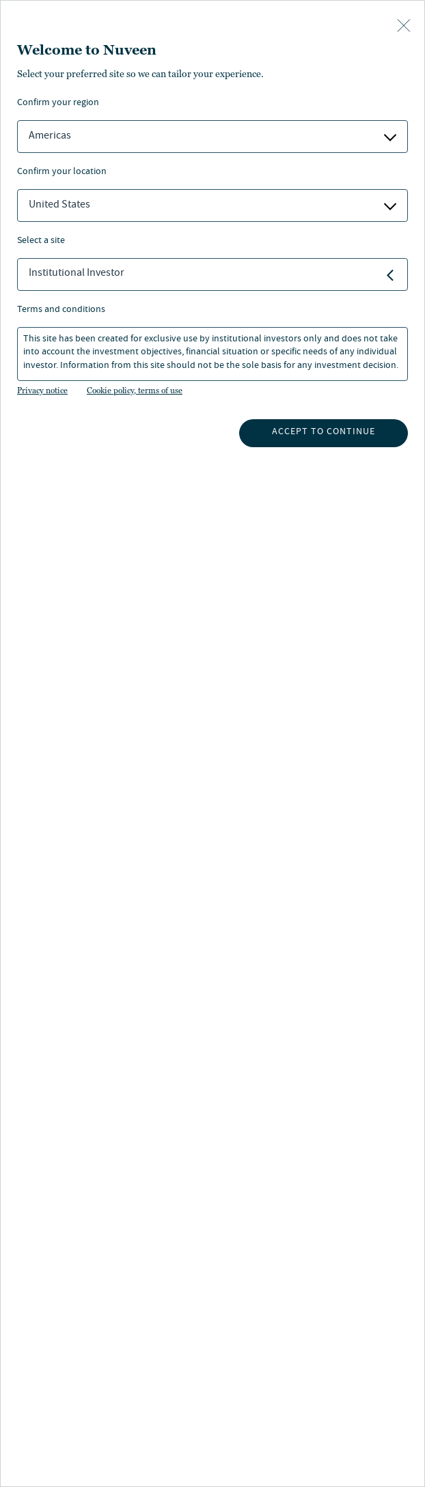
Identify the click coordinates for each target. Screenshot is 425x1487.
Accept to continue (323, 432)
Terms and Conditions (61, 310)
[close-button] (404, 26)
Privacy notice (42, 390)
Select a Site (41, 241)
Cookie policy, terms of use (134, 390)
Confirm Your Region (58, 103)
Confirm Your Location (62, 172)
